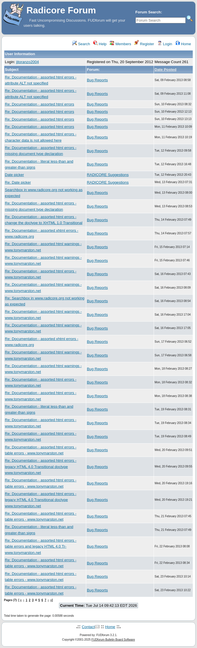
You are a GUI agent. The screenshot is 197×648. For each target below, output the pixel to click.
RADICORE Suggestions (107, 175)
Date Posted (165, 69)
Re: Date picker (18, 182)
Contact (88, 627)
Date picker (14, 175)
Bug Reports (97, 80)
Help (100, 44)
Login (164, 44)
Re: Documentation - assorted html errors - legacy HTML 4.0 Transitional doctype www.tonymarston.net (41, 466)
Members (120, 44)
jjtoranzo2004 (27, 62)
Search (81, 44)
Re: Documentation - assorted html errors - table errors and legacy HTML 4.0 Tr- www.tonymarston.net (41, 546)
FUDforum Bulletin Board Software (113, 639)
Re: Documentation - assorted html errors (39, 104)
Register (144, 44)
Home (183, 44)
